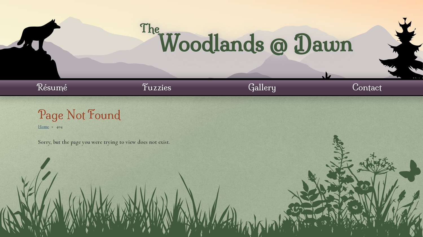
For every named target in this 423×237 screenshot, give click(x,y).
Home (43, 126)
